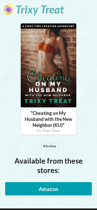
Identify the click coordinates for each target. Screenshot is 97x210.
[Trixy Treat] (33, 9)
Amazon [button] (48, 189)
